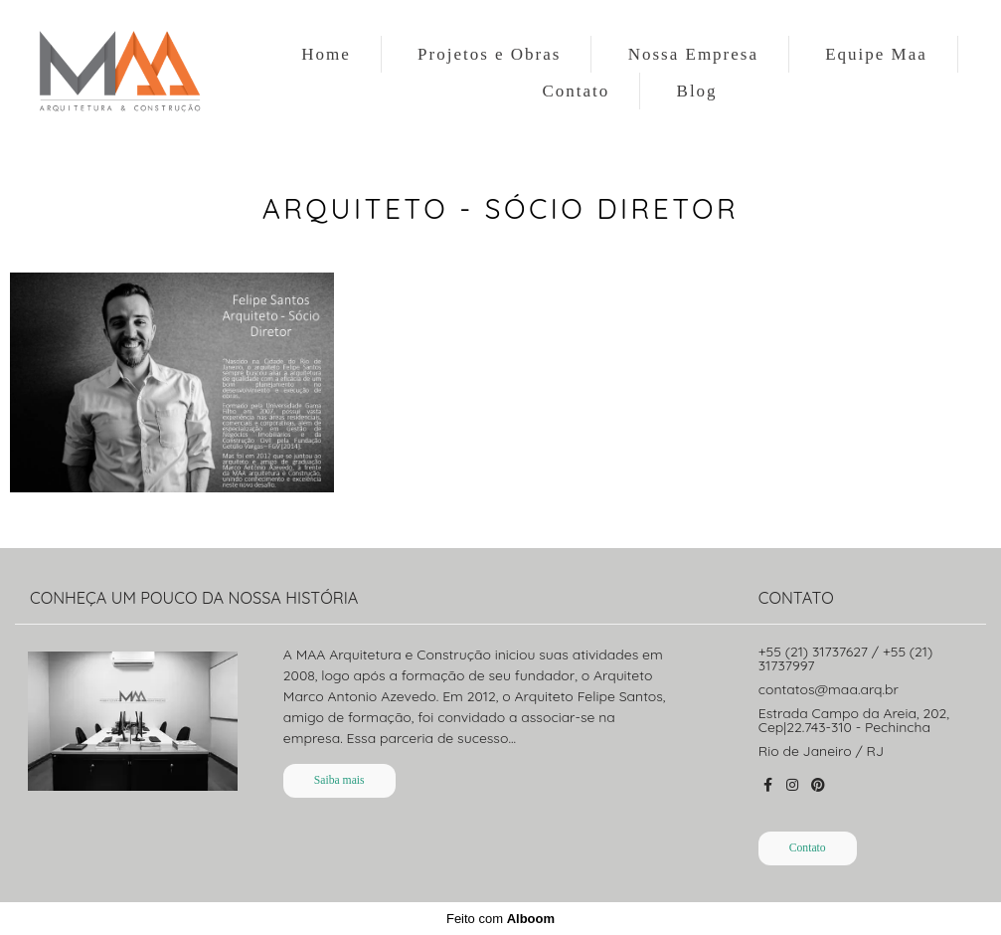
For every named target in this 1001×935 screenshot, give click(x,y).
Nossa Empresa (693, 54)
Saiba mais (339, 780)
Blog (697, 91)
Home (326, 54)
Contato (575, 91)
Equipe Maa (876, 54)
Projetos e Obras (489, 54)
